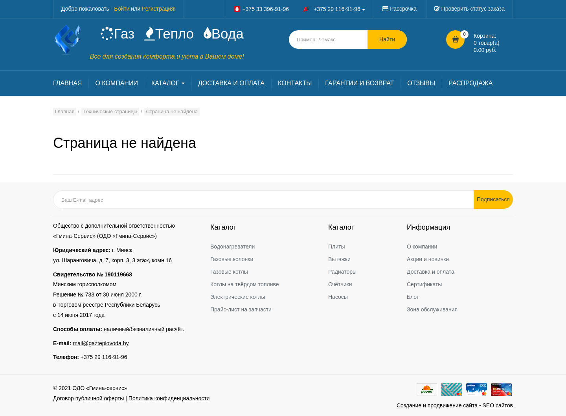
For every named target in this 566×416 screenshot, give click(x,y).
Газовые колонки (231, 259)
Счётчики (340, 284)
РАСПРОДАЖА (470, 83)
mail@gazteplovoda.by (101, 343)
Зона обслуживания (432, 309)
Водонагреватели (232, 246)
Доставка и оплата (430, 272)
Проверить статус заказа (473, 9)
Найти (387, 39)
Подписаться (493, 199)
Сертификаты (424, 284)
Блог (413, 297)
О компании (422, 246)
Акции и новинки (428, 259)
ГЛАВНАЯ (67, 83)
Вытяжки (339, 259)
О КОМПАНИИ (116, 83)
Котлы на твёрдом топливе (244, 284)
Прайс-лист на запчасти (241, 309)
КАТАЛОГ (168, 83)
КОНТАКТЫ (295, 83)
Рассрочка (403, 9)
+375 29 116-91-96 (104, 357)
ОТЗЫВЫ (421, 83)
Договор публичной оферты (88, 398)
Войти (121, 9)
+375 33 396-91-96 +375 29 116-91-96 (299, 9)
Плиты (336, 246)
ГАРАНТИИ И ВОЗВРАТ (359, 83)
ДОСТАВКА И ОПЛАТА (231, 83)
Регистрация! (159, 9)
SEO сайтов (497, 405)
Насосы (338, 297)
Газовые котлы (229, 272)
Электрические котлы (237, 297)
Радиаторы (342, 272)
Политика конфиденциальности (169, 398)
